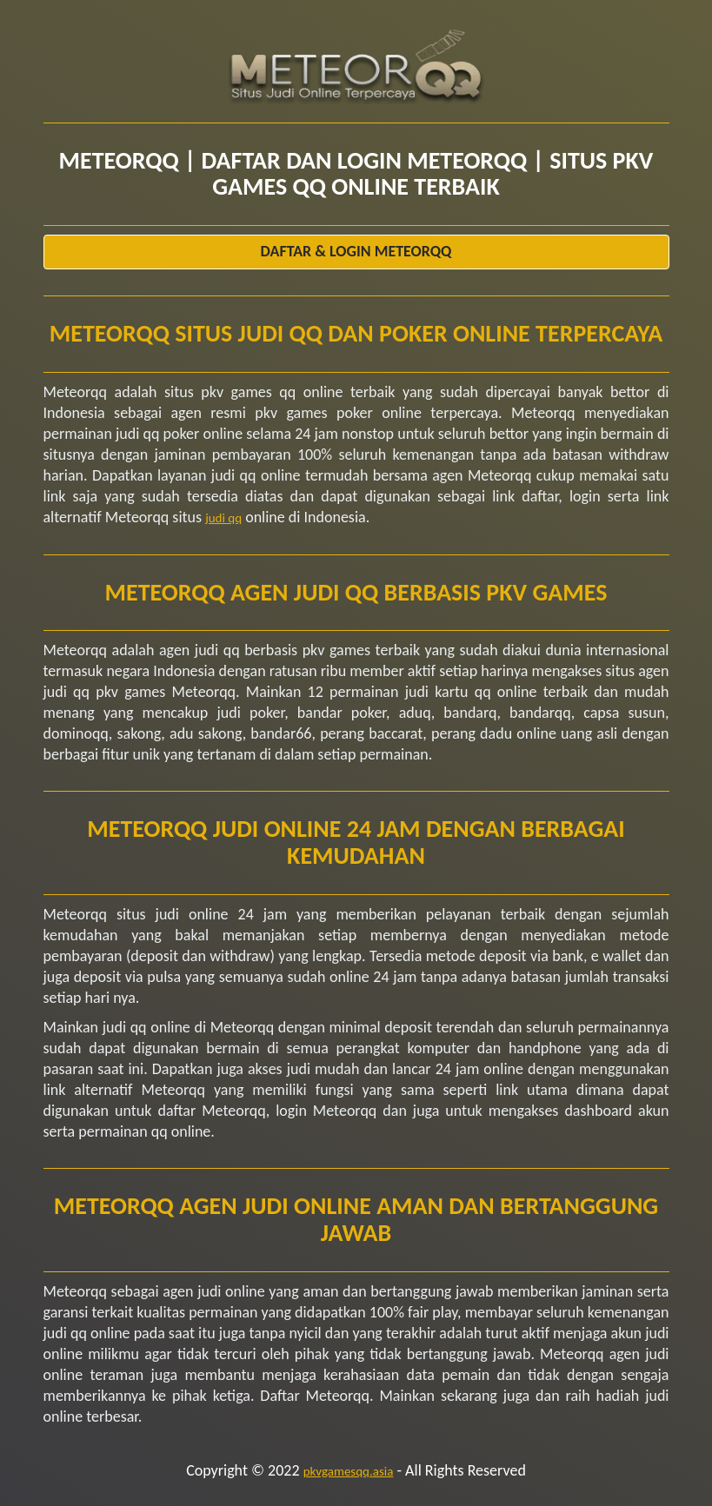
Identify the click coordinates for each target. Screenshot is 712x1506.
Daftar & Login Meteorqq (356, 251)
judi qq (223, 518)
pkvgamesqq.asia (348, 1471)
